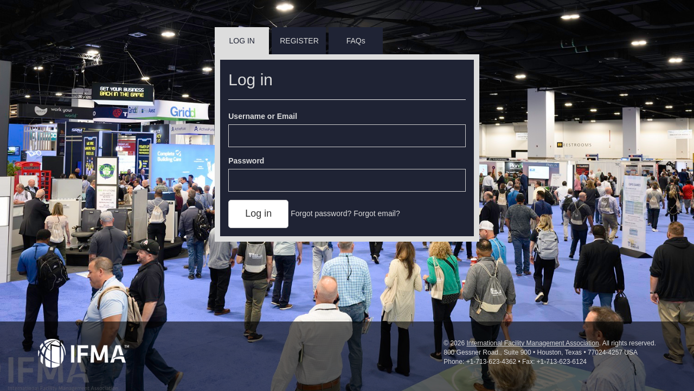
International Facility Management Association (532, 343)
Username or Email (262, 116)
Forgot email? (377, 213)
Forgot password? (321, 213)
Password (246, 160)
